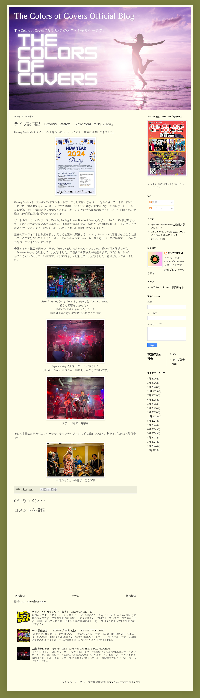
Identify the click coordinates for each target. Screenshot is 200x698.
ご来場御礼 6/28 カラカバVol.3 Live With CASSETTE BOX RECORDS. (71, 648)
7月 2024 (152, 425)
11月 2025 (152, 391)
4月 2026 (152, 378)
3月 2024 (152, 442)
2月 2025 (152, 408)
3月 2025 (152, 404)
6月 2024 (152, 429)
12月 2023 (152, 450)
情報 (174, 364)
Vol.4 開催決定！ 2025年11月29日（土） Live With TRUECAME (68, 630)
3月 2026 (152, 383)
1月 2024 (152, 446)
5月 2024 (152, 433)
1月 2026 (152, 387)
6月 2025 (152, 399)
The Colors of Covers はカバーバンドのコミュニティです (168, 233)
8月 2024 (152, 420)
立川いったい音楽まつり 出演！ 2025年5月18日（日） (63, 612)
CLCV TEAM (175, 253)
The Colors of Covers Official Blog (74, 16)
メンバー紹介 (158, 239)
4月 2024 (152, 437)
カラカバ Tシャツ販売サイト (167, 287)
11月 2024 (152, 416)
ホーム (75, 595)
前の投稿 (131, 595)
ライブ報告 (178, 359)
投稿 (153, 202)
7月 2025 (152, 395)
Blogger (136, 682)
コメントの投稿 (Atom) (33, 601)
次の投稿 (20, 595)
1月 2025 (152, 412)
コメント (155, 208)
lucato (110, 682)
